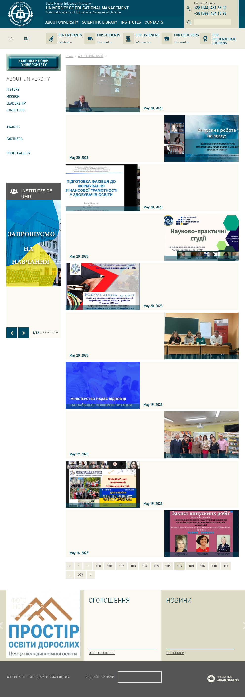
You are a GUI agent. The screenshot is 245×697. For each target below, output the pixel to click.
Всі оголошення (102, 653)
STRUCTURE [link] (15, 110)
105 (156, 566)
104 (144, 566)
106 (167, 566)
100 (98, 566)
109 (202, 566)
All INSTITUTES (49, 332)
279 (80, 574)
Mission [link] (13, 96)
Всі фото (18, 653)
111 (225, 566)
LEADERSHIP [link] (16, 103)
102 (121, 566)
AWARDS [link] (13, 127)
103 (133, 566)
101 (109, 566)
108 (191, 566)
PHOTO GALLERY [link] (18, 153)
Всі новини (175, 653)
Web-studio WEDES (229, 679)
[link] (61, 22)
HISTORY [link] (12, 89)
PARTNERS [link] (14, 139)
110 (214, 566)
